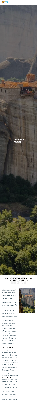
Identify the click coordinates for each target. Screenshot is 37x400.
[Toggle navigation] (34, 2)
